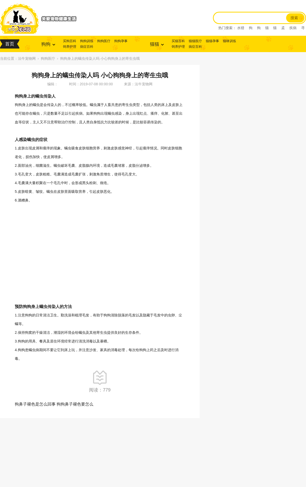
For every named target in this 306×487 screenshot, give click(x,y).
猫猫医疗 (195, 41)
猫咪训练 (229, 41)
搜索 (294, 18)
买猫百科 (178, 41)
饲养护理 (69, 47)
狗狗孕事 (121, 41)
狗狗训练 (86, 41)
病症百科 (86, 47)
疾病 (293, 28)
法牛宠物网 (27, 58)
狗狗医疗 (103, 41)
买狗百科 (69, 41)
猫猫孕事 (212, 41)
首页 (9, 43)
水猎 (240, 28)
